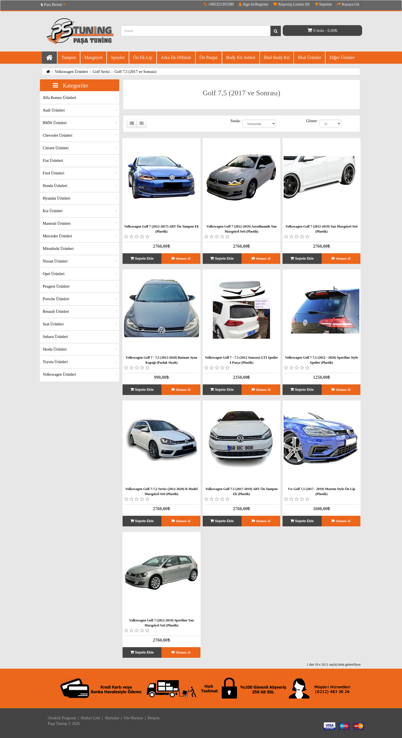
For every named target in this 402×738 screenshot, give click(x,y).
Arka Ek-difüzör (176, 57)
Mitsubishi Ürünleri (58, 249)
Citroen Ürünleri (56, 148)
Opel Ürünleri (53, 274)
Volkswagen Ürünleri (71, 72)
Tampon (68, 57)
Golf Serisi (101, 72)
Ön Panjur (209, 57)
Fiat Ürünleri (53, 161)
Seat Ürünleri (53, 324)
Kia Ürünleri (53, 211)
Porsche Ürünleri (56, 299)
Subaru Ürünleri (55, 337)
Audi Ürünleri (54, 110)
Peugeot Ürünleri (56, 286)
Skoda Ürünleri (55, 349)
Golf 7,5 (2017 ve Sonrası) (135, 72)
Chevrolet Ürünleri (57, 135)
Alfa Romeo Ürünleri (59, 98)
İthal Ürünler (309, 57)
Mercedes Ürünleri (57, 236)
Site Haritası (133, 718)
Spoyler (118, 57)
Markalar (112, 718)
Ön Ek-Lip (142, 57)
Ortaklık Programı (62, 718)
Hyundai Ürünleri (56, 198)
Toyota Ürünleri (55, 362)
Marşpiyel (93, 57)
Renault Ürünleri (56, 311)
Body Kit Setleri (240, 57)
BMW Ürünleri (55, 123)
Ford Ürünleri (53, 173)
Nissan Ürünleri (55, 261)
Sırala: (235, 121)
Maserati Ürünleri (57, 223)
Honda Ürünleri (55, 186)
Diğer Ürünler (342, 57)
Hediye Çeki (90, 718)
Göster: (312, 121)
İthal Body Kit (276, 57)
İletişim (154, 718)
